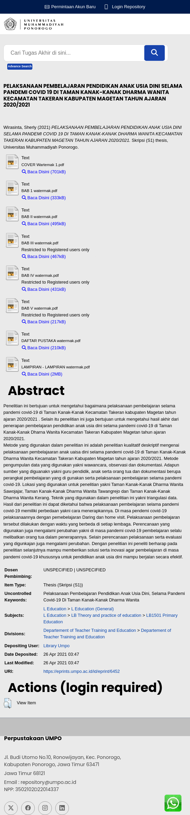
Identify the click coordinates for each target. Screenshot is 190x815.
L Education (54, 608)
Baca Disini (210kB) (44, 347)
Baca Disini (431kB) (44, 289)
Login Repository (128, 6)
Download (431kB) (87, 289)
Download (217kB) (87, 321)
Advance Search (20, 66)
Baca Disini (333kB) (44, 197)
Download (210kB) (87, 347)
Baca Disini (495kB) (44, 223)
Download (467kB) (87, 256)
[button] (7, 703)
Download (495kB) (87, 223)
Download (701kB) (87, 171)
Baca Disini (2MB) (42, 374)
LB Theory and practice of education (106, 615)
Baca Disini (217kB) (44, 321)
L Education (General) (92, 608)
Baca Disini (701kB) (44, 171)
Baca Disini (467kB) (44, 256)
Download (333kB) (87, 197)
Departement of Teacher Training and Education (89, 630)
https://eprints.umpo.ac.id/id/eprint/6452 (81, 671)
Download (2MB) (81, 374)
